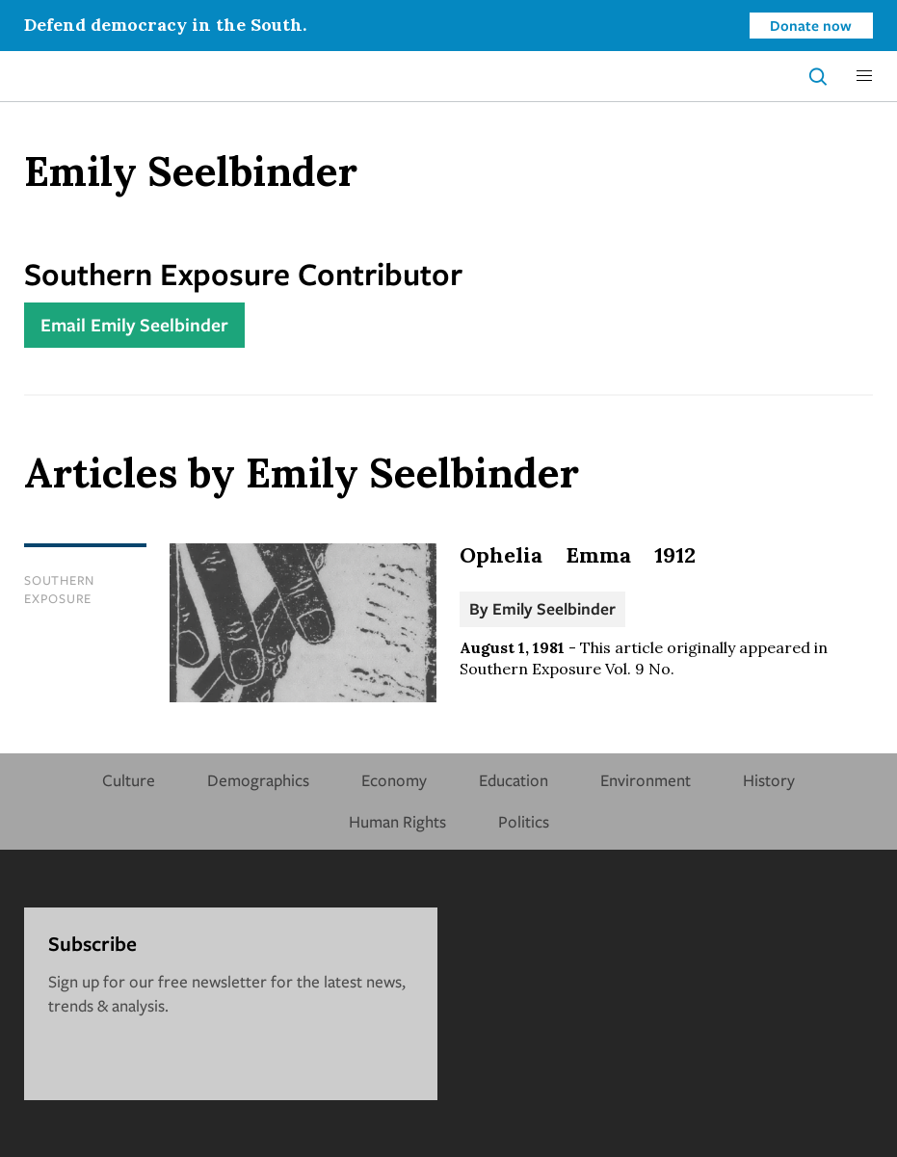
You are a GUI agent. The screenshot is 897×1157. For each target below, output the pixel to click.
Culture (128, 780)
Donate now (811, 25)
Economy (394, 780)
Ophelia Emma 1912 (578, 554)
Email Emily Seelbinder (134, 324)
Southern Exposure (59, 589)
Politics (523, 821)
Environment (645, 780)
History (769, 780)
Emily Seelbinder (554, 608)
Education (513, 780)
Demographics (258, 780)
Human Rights (397, 821)
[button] (864, 76)
